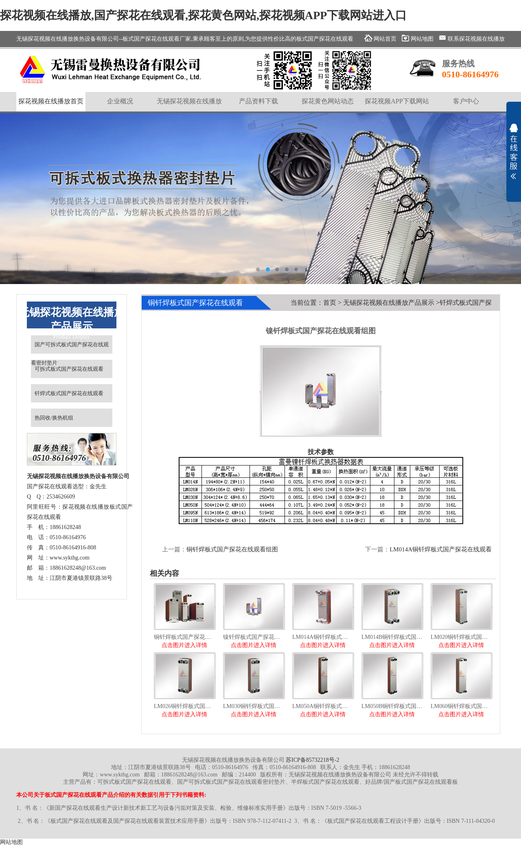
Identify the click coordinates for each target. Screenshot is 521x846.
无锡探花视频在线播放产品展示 (388, 302)
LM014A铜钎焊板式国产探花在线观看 (441, 549)
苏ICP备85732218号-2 (312, 760)
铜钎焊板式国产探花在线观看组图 (232, 549)
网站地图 (11, 842)
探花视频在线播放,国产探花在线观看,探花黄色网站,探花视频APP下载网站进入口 (203, 15)
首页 (329, 302)
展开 (513, 151)
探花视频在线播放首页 (50, 101)
